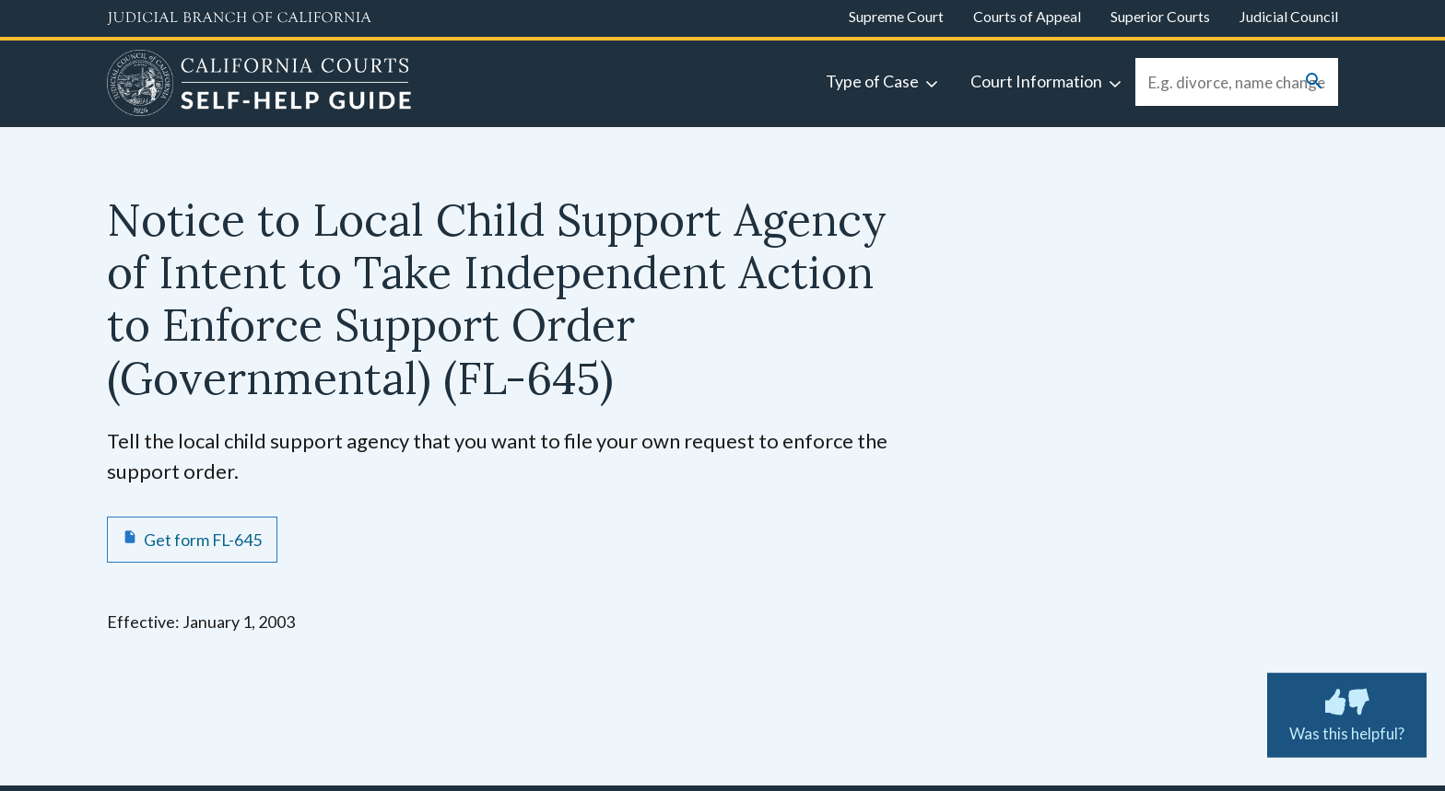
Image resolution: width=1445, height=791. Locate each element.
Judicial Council (1288, 16)
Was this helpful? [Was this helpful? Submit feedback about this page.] (1346, 711)
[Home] (259, 85)
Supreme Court (896, 16)
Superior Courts (1160, 16)
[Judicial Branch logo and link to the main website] (239, 18)
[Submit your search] (1314, 82)
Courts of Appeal (1027, 16)
